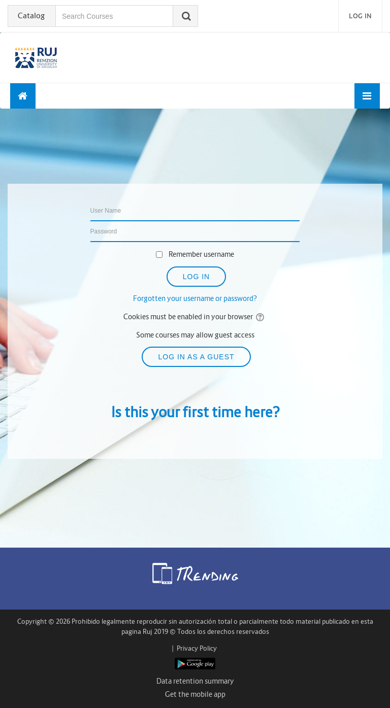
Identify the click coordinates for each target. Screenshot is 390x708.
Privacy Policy (197, 648)
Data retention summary (195, 681)
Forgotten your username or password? (195, 298)
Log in (360, 16)
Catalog (31, 15)
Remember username (201, 254)
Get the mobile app (195, 694)
